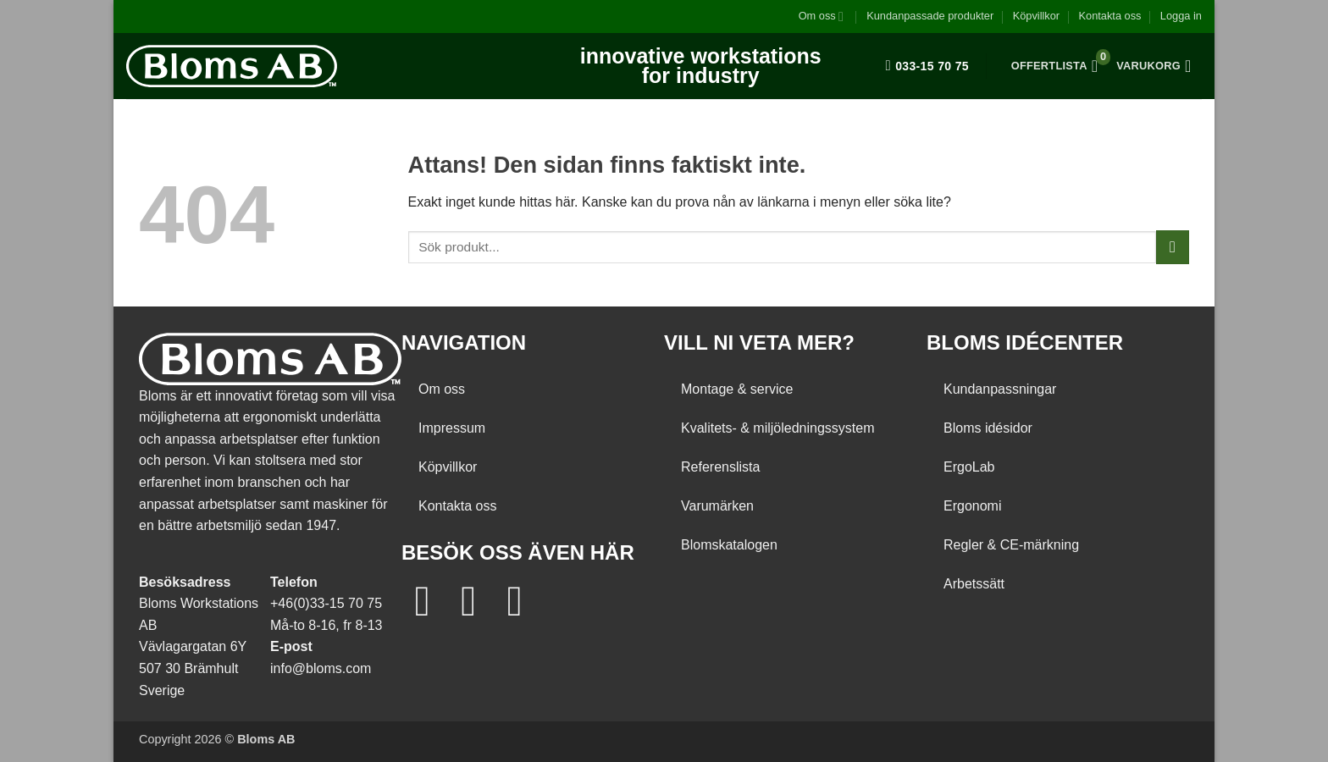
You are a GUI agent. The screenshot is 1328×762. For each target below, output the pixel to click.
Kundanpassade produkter (929, 15)
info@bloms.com (320, 668)
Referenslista (720, 467)
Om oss (821, 16)
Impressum (451, 428)
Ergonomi (972, 506)
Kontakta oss (1109, 15)
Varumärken (717, 506)
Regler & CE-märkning (1011, 545)
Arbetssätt (973, 584)
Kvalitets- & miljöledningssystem (778, 428)
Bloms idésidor (987, 428)
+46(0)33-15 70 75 (326, 603)
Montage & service (737, 389)
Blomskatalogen (729, 545)
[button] (1181, 16)
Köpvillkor (1036, 15)
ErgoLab (969, 467)
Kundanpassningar (999, 389)
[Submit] (1172, 246)
